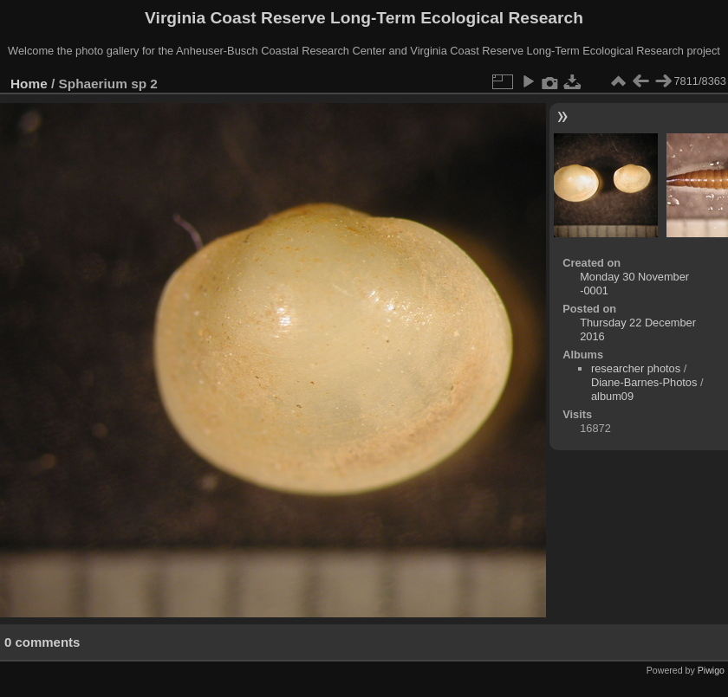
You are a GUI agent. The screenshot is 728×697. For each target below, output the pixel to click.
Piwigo (711, 670)
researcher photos (635, 368)
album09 (612, 396)
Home (29, 83)
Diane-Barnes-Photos (644, 382)
